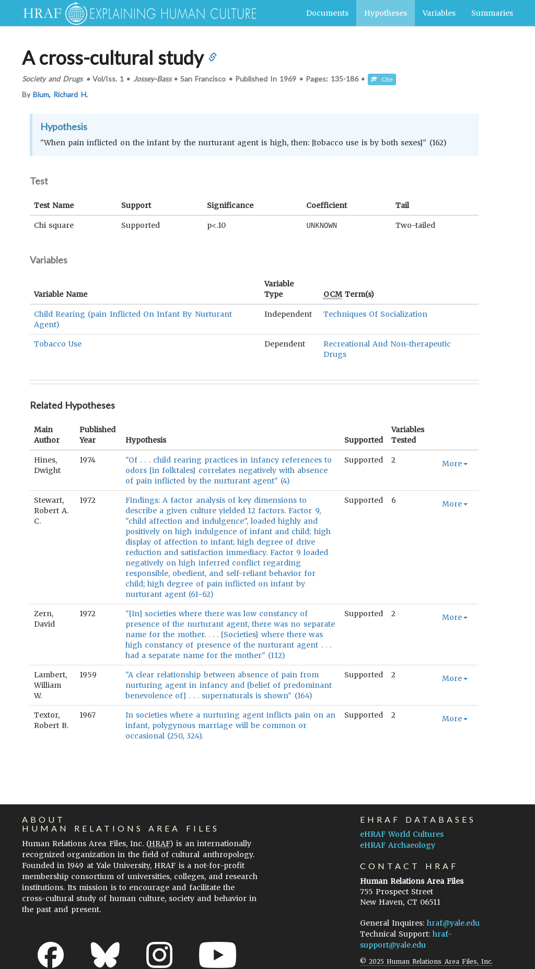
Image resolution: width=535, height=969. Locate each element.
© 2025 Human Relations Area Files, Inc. (426, 961)
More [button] (455, 463)
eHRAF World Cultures (402, 833)
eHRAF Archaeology (397, 844)
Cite (382, 79)
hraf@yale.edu (453, 922)
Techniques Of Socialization (375, 313)
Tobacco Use (58, 343)
